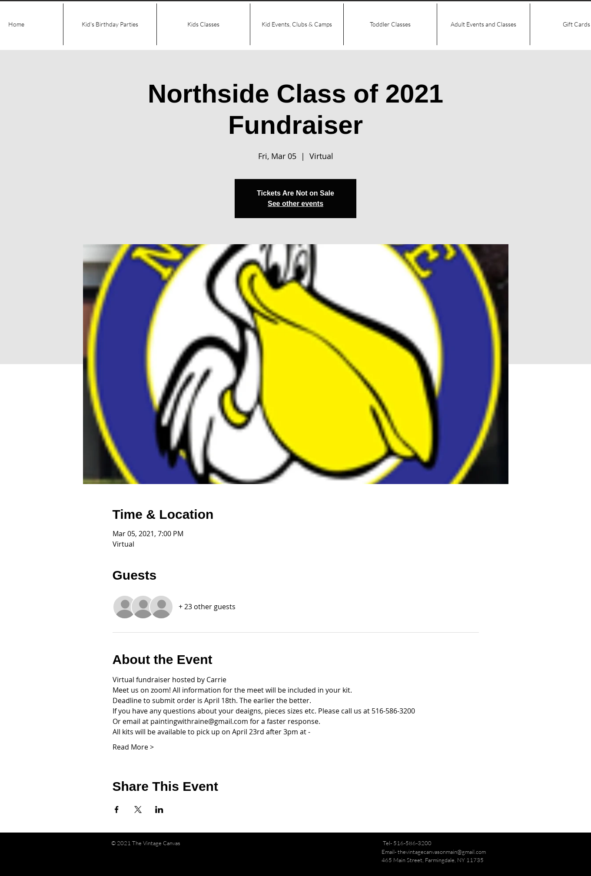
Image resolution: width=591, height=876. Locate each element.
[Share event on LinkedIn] (159, 809)
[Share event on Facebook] (117, 809)
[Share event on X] (138, 809)
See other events (295, 203)
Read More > (133, 747)
